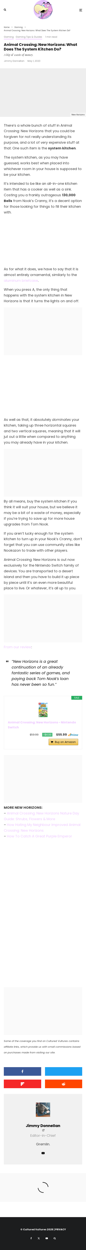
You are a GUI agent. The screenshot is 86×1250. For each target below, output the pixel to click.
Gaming (9, 36)
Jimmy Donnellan (14, 61)
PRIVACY (60, 1229)
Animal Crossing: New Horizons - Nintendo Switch (42, 725)
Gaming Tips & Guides (29, 36)
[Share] (22, 1071)
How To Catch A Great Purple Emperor (39, 836)
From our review (17, 647)
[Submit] (63, 1084)
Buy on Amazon (65, 742)
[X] (39, 1238)
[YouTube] (47, 1238)
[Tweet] (63, 1071)
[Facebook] (31, 1238)
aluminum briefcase (21, 280)
